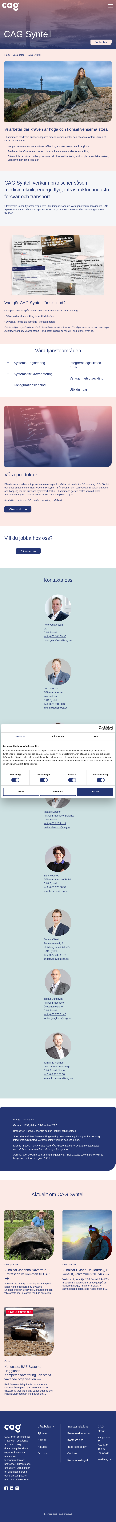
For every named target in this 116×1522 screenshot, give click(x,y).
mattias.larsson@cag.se (57, 827)
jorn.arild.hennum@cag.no (58, 1078)
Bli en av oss (28, 551)
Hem (7, 55)
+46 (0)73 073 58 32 (55, 887)
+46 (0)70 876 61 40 (55, 1014)
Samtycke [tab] (20, 736)
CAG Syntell (34, 55)
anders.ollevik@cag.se (56, 958)
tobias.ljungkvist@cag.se (57, 1018)
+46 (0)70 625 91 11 (55, 823)
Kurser (9, 213)
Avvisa (21, 791)
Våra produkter (18, 509)
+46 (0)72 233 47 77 (55, 955)
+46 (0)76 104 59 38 (55, 636)
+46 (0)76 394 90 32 (55, 704)
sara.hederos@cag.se (56, 891)
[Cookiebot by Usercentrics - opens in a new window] (101, 728)
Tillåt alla (94, 791)
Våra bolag (19, 55)
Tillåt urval (58, 791)
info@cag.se (105, 1459)
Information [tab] (58, 736)
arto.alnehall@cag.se (55, 708)
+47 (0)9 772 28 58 (54, 1074)
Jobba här (101, 42)
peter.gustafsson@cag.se (58, 640)
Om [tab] (96, 736)
